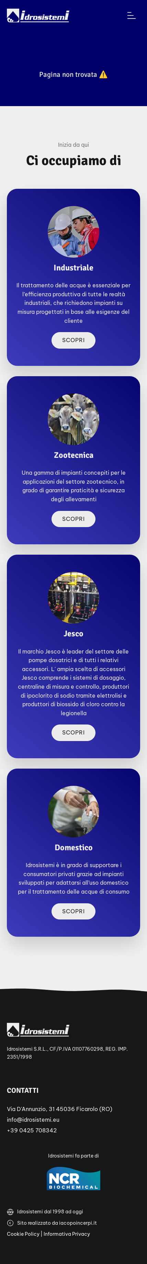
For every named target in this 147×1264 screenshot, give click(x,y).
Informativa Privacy (67, 1234)
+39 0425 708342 (32, 1130)
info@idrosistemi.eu (33, 1119)
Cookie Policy (23, 1234)
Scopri (73, 340)
